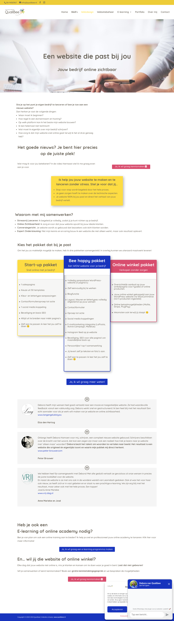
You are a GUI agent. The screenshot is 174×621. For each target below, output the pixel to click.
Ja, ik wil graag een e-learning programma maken (87, 549)
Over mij (152, 12)
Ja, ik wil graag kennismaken (129, 166)
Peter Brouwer (45, 458)
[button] (168, 586)
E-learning (123, 12)
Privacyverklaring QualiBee (128, 616)
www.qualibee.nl (60, 617)
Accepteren (117, 609)
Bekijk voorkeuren (159, 609)
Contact (165, 12)
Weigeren (138, 609)
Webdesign (87, 12)
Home (64, 12)
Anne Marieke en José (49, 500)
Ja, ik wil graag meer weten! (87, 381)
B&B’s (74, 12)
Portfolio (139, 12)
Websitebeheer (105, 12)
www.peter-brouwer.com (50, 450)
